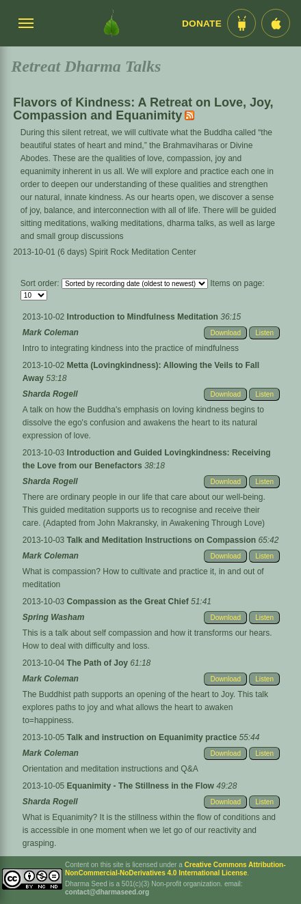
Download (225, 333)
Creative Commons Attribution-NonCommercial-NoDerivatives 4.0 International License (175, 869)
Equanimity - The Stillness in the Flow (142, 786)
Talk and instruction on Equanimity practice (153, 737)
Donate (202, 23)
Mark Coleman (51, 332)
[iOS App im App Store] (275, 23)
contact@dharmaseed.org (107, 892)
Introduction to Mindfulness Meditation (144, 317)
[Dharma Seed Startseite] (111, 23)
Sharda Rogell (50, 394)
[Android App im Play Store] (241, 23)
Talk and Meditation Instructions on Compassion (163, 540)
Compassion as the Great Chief (129, 601)
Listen (264, 333)
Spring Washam (53, 617)
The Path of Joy (99, 663)
